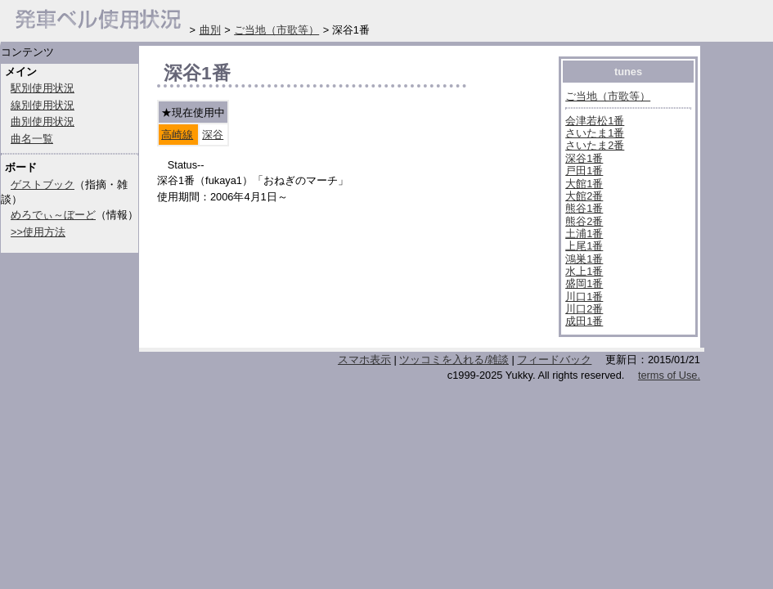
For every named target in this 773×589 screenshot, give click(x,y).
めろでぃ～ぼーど (53, 215)
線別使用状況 (42, 105)
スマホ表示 (364, 359)
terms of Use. (669, 375)
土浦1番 (584, 233)
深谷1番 (584, 158)
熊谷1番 (584, 208)
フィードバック (554, 359)
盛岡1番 (584, 283)
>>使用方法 (38, 232)
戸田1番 (584, 170)
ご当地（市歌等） (607, 96)
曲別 (210, 30)
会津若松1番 (594, 121)
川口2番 (584, 309)
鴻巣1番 (584, 259)
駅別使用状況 (42, 88)
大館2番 (584, 196)
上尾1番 (584, 246)
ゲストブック (42, 184)
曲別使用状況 (42, 121)
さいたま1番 (594, 133)
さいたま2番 (594, 145)
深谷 (212, 134)
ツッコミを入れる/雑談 (454, 359)
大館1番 (584, 184)
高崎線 (177, 134)
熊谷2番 (584, 221)
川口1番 (584, 296)
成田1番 (584, 321)
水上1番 (584, 271)
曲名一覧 (32, 139)
